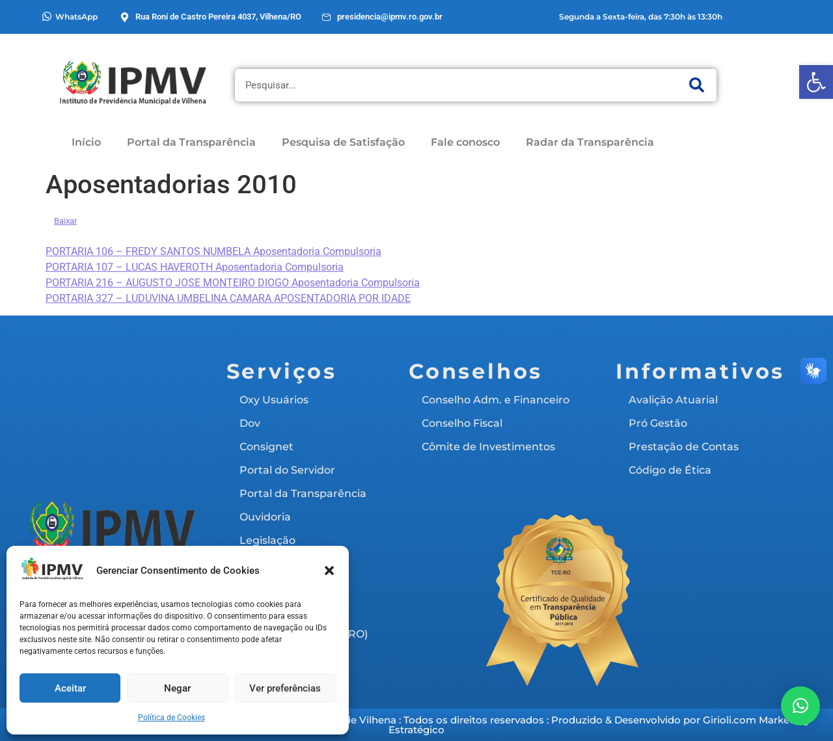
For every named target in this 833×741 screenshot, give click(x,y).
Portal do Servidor (287, 470)
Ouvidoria (265, 517)
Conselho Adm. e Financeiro (495, 400)
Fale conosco (465, 142)
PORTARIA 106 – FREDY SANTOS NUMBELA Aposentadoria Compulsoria (213, 251)
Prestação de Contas (684, 446)
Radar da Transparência (590, 142)
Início (86, 142)
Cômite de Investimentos (488, 446)
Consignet (266, 446)
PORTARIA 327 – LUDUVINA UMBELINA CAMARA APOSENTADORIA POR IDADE (228, 298)
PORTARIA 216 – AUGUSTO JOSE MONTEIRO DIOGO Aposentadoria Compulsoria (233, 282)
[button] (816, 82)
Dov (249, 423)
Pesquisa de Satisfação (343, 142)
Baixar (65, 221)
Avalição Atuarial (673, 400)
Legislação (267, 540)
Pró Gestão (658, 423)
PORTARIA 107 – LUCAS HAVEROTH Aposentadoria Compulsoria (195, 267)
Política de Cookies (171, 717)
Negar (177, 688)
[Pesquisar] (697, 85)
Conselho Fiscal (462, 423)
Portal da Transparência (191, 142)
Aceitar (70, 688)
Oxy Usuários (273, 400)
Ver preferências (285, 688)
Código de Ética (670, 470)
